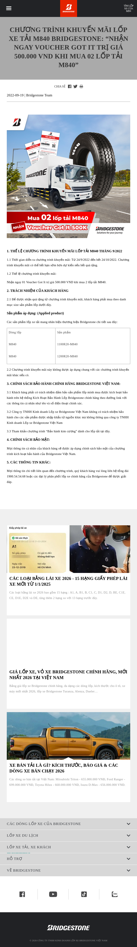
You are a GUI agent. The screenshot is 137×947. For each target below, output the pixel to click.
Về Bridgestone (68, 870)
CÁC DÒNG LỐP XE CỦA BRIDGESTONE (68, 824)
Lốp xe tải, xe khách (68, 847)
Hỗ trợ (68, 859)
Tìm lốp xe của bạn (128, 8)
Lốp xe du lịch (68, 835)
